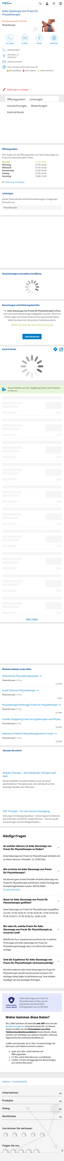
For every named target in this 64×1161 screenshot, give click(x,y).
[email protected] (11, 889)
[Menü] (60, 3)
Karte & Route (15, 112)
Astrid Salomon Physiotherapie (19, 690)
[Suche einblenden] (40, 3)
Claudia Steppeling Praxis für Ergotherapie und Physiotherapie (32, 719)
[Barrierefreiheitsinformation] (54, 3)
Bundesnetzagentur (15, 1026)
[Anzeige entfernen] (62, 1151)
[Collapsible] (58, 847)
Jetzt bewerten (32, 336)
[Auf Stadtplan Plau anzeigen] (61, 349)
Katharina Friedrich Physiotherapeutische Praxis (28, 733)
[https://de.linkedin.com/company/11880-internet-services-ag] (28, 1152)
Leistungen (36, 99)
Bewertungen (39, 105)
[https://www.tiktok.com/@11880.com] (21, 1152)
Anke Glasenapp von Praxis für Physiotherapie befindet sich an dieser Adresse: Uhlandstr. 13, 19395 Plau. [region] (31, 857)
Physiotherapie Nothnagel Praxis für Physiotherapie (30, 704)
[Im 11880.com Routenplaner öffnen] (55, 349)
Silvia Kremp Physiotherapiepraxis (20, 676)
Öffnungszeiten (16, 99)
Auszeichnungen (17, 105)
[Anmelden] (47, 3)
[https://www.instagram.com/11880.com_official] (13, 1152)
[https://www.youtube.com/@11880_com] (36, 1152)
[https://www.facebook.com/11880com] (5, 1152)
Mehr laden (32, 619)
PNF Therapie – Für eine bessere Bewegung (26, 811)
